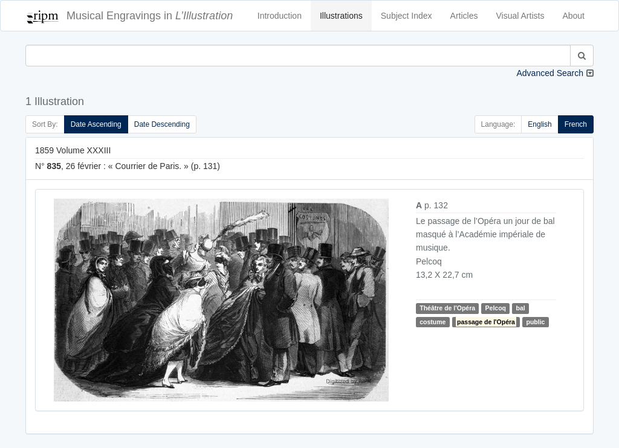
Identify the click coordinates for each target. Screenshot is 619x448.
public (536, 321)
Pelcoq (495, 308)
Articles (464, 16)
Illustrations (341, 16)
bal (520, 308)
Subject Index (406, 16)
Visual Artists (520, 16)
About (573, 16)
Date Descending (162, 124)
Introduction (280, 16)
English (539, 124)
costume (433, 321)
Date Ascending (96, 124)
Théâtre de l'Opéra (447, 308)
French (576, 124)
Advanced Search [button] (549, 73)
